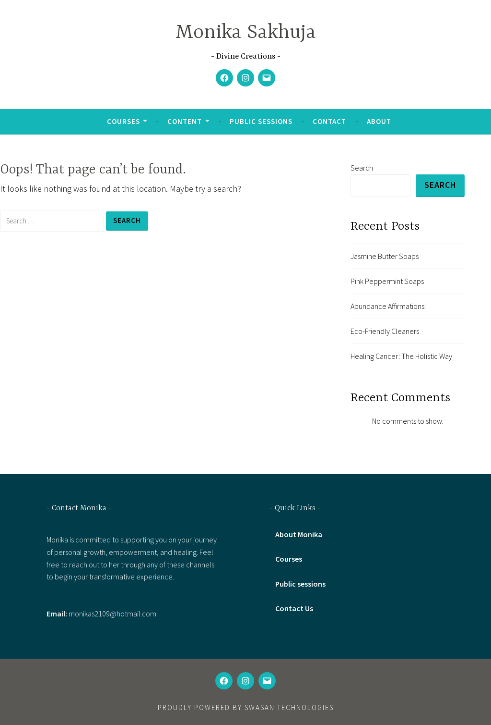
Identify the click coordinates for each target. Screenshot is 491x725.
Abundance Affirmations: (388, 306)
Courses (123, 121)
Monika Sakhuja (245, 33)
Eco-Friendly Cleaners (385, 331)
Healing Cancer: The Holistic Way (401, 356)
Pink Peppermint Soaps (387, 281)
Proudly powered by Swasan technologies (246, 707)
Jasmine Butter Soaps (385, 256)
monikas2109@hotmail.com (112, 613)
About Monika (298, 535)
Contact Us (294, 608)
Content (184, 121)
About (379, 121)
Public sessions (261, 121)
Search (362, 167)
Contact (329, 121)
